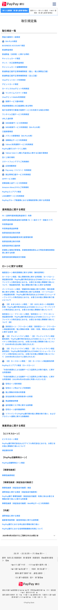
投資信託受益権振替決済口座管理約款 (17, 237)
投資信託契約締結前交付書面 (14, 257)
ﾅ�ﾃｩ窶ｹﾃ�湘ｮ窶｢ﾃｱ (19, 569)
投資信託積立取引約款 (11, 241)
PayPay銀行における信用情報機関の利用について (22, 529)
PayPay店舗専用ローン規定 (13, 463)
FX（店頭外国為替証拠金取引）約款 (17, 216)
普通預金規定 (7, 50)
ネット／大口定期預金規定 (13, 63)
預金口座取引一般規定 (11, 37)
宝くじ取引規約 (8, 157)
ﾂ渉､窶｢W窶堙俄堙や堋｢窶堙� (29, 578)
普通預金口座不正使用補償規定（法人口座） (20, 76)
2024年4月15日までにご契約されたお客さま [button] (20, 536)
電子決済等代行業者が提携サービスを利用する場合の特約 (25, 110)
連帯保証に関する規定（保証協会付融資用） (20, 492)
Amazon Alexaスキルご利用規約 (15, 187)
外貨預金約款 (7, 224)
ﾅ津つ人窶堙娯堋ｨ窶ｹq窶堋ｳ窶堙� (15, 10)
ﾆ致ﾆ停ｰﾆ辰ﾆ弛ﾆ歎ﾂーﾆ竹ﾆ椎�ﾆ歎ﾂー (29, 554)
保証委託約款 (7, 450)
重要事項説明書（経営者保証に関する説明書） (21, 520)
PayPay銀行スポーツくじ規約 (14, 149)
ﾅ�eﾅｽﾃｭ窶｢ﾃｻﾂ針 (18, 565)
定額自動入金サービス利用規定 (14, 183)
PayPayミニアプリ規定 (11, 192)
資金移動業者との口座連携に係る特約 (17, 106)
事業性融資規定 (8, 475)
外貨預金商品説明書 (10, 229)
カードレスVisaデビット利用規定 (15, 89)
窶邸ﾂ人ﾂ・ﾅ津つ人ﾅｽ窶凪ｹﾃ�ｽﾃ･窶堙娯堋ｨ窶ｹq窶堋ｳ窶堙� (43, 12)
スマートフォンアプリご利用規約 (15, 162)
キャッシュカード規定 (11, 58)
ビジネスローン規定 (10, 439)
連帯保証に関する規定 (11, 516)
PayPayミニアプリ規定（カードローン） (19, 365)
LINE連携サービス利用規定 (13, 196)
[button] (54, 4)
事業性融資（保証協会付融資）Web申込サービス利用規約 (25, 503)
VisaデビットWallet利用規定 (13, 97)
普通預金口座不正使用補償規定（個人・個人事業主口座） (25, 71)
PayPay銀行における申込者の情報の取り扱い (20, 524)
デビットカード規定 (10, 84)
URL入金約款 (7, 119)
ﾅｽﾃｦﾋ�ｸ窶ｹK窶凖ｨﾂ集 (38, 565)
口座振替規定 (7, 132)
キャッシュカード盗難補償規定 (14, 67)
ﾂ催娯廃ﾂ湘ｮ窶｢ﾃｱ (39, 569)
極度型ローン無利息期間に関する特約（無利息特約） (23, 272)
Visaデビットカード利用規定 (14, 80)
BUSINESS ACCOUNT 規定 (13, 46)
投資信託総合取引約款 (11, 233)
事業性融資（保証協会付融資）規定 (16, 488)
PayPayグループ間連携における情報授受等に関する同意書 (26, 200)
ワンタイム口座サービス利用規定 (15, 114)
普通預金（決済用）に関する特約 (15, 54)
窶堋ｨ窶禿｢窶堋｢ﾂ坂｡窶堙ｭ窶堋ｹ (29, 573)
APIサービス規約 (9, 179)
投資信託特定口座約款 (11, 246)
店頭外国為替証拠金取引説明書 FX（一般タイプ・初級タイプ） (28, 220)
